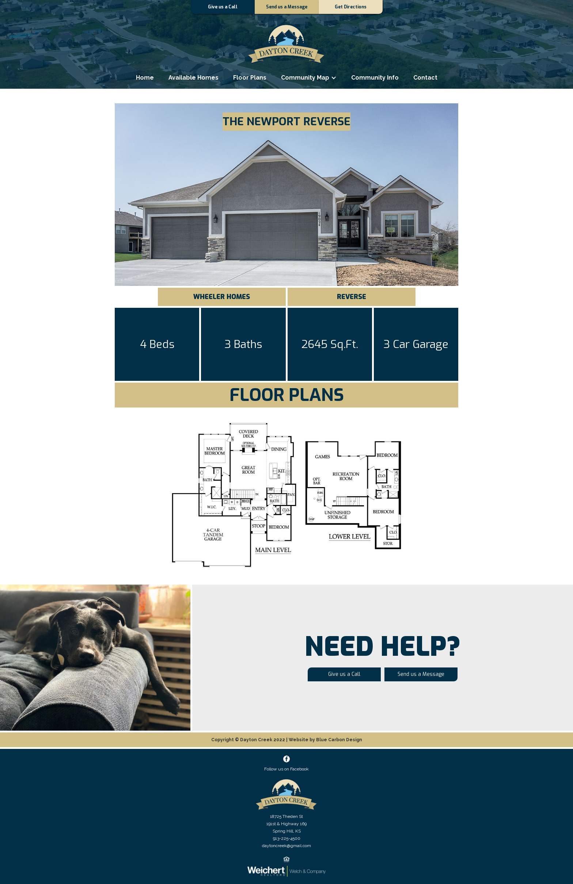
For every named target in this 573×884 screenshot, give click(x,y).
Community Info (375, 77)
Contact (425, 77)
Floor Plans (249, 77)
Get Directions (351, 7)
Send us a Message (286, 7)
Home (145, 77)
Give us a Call (223, 7)
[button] (309, 78)
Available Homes (193, 77)
